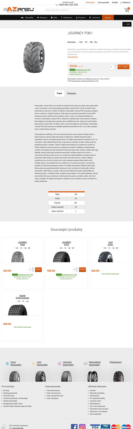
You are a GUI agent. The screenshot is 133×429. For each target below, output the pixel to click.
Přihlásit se (124, 2)
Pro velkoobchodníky (97, 382)
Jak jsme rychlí (95, 385)
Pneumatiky (20, 18)
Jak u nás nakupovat (97, 390)
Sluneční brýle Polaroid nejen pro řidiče (17, 390)
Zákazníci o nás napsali (98, 395)
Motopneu (37, 18)
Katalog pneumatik (10, 377)
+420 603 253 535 (68, 4)
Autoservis (98, 18)
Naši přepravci (95, 387)
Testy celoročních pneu (55, 379)
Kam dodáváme (95, 398)
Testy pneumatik (103, 2)
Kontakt (114, 2)
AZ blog (6, 374)
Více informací (73, 57)
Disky (51, 18)
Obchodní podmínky (97, 377)
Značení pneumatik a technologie (15, 382)
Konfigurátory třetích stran (12, 387)
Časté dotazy (94, 379)
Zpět (127, 24)
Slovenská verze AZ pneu (99, 392)
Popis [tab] (58, 93)
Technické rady (8, 379)
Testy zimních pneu (54, 377)
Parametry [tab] (72, 93)
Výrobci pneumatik (10, 385)
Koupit (122, 66)
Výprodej (113, 18)
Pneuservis (82, 18)
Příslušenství (67, 18)
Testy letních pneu (53, 374)
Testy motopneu (52, 382)
